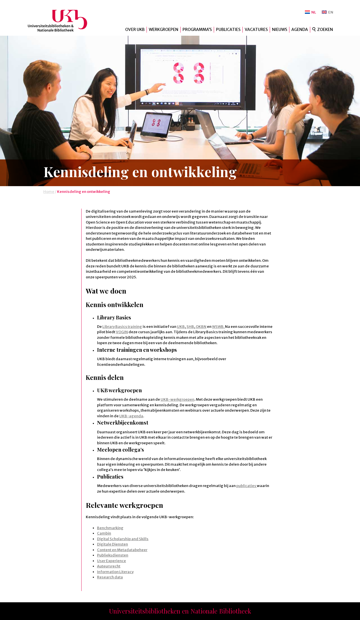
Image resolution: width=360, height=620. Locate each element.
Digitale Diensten (112, 544)
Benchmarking (110, 528)
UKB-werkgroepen (177, 399)
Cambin (104, 533)
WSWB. (218, 326)
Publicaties (228, 29)
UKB (62, 20)
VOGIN (122, 332)
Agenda (299, 29)
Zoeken (325, 29)
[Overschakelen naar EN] (327, 12)
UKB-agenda (131, 416)
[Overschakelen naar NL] (310, 12)
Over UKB (135, 29)
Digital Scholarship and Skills (122, 538)
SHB (190, 326)
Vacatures (256, 29)
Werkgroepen (163, 29)
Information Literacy (115, 571)
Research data (110, 577)
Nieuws (279, 29)
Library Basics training (122, 326)
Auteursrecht (108, 566)
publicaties (246, 485)
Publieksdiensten (112, 555)
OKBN (201, 326)
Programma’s (197, 29)
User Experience (111, 560)
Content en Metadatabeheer (122, 549)
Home (48, 191)
